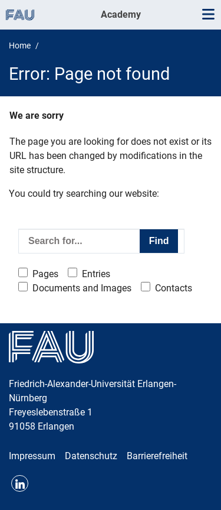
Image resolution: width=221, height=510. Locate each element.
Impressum (32, 456)
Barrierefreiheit (157, 456)
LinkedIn (19, 483)
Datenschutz (91, 456)
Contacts (173, 288)
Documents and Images (81, 288)
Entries (96, 274)
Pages (45, 274)
